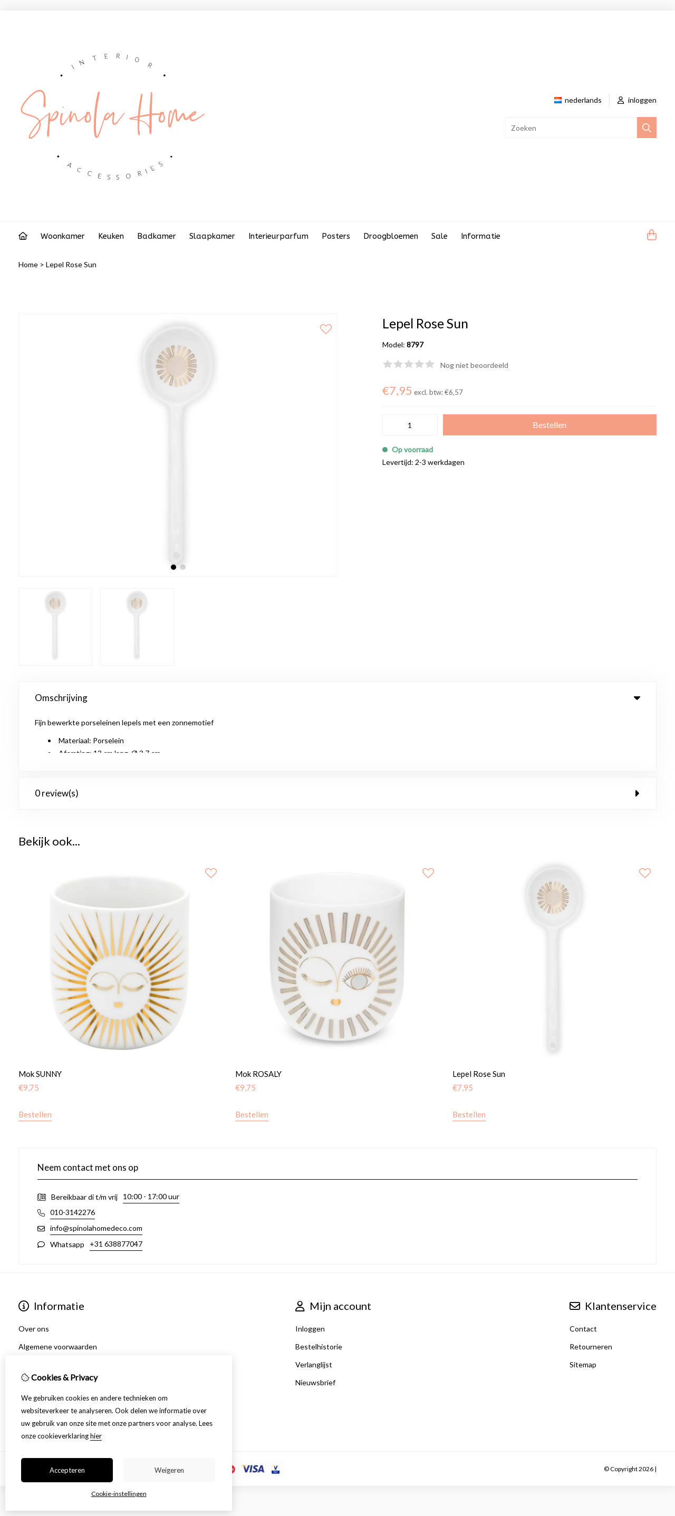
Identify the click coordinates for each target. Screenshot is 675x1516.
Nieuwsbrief (315, 1324)
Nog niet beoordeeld (474, 365)
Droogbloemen (390, 236)
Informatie (480, 236)
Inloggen (310, 1271)
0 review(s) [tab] (337, 735)
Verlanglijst (313, 1307)
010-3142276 (72, 1154)
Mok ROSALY (258, 1016)
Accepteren (67, 1470)
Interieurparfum (278, 236)
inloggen (637, 99)
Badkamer (156, 236)
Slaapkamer (212, 236)
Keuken (111, 236)
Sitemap (583, 1307)
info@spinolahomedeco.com (96, 1170)
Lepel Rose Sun (71, 264)
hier (96, 1436)
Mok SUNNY (40, 1016)
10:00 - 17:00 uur (151, 1138)
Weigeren (169, 1470)
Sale (439, 236)
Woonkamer (63, 236)
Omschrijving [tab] (337, 697)
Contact (583, 1271)
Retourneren (591, 1289)
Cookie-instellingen (119, 1494)
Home (28, 264)
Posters (336, 236)
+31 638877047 (116, 1186)
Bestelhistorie (318, 1289)
